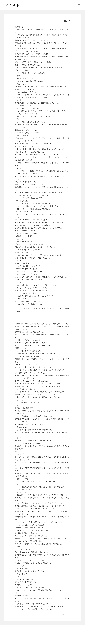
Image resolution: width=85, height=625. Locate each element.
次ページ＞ (66, 614)
